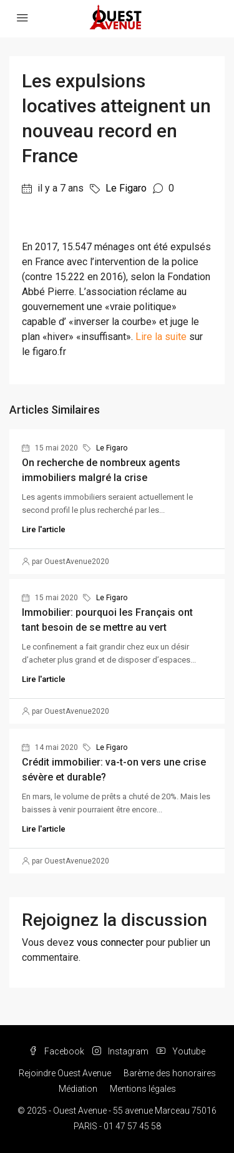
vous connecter (110, 942)
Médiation (78, 1089)
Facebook (56, 1051)
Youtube (181, 1051)
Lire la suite (161, 337)
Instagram (120, 1051)
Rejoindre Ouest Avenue (65, 1073)
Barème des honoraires (170, 1073)
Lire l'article (44, 529)
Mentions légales (143, 1089)
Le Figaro (126, 188)
